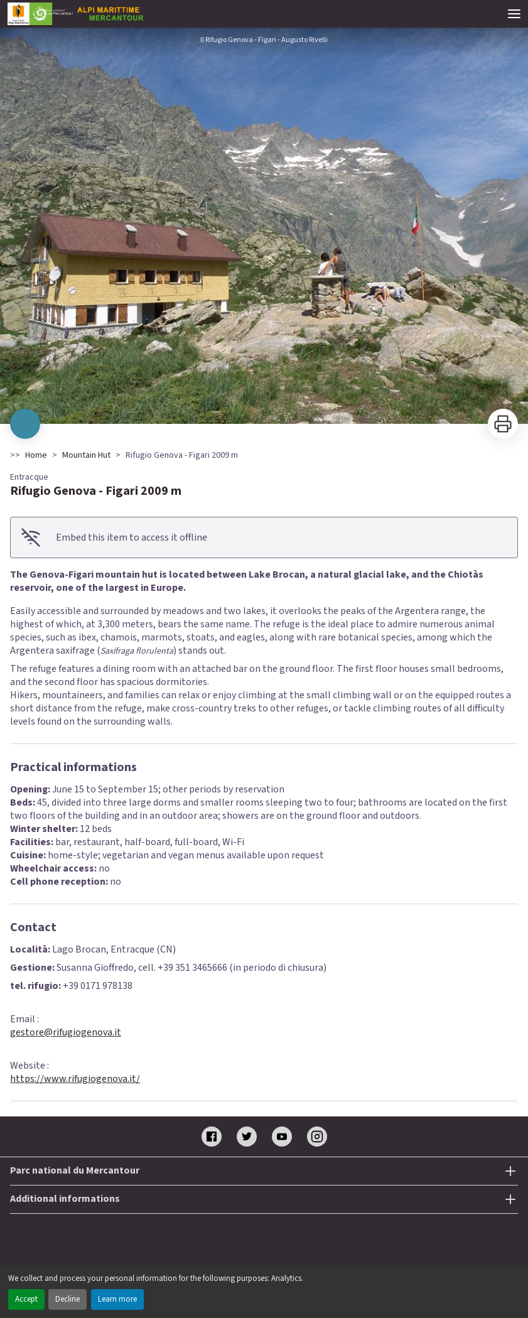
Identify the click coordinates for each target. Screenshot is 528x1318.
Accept (26, 1299)
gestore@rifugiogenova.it (65, 1032)
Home (36, 455)
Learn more (117, 1299)
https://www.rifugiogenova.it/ (75, 1079)
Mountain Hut (86, 455)
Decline (67, 1299)
